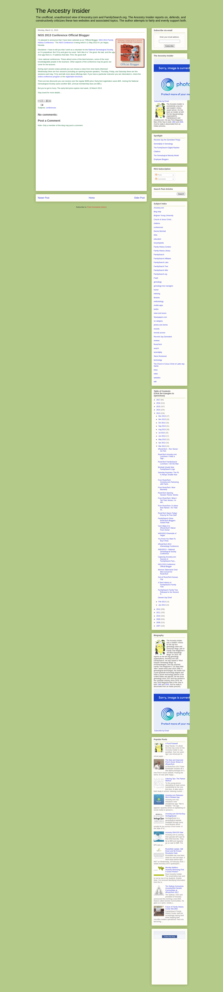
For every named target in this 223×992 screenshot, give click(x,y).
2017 (158, 400)
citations (157, 223)
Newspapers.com (160, 317)
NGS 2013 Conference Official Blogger (166, 565)
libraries (157, 298)
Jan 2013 (162, 605)
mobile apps (158, 305)
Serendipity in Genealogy (163, 144)
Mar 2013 (162, 446)
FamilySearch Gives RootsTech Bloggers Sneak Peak (166, 520)
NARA (156, 309)
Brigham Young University (163, 216)
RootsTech (158, 344)
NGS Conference (66, 42)
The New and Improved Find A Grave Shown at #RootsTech (174, 762)
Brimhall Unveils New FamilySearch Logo (166, 468)
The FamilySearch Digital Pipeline (166, 148)
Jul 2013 (161, 433)
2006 (181, 122)
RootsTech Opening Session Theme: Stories (168, 494)
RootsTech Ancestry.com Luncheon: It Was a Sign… (167, 456)
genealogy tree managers (163, 286)
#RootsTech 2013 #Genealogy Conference (168, 545)
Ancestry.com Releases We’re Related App (174, 796)
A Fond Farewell (171, 744)
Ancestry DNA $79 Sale (174, 832)
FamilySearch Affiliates (162, 259)
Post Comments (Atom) (97, 207)
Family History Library (162, 251)
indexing (157, 294)
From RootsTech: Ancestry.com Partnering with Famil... (168, 482)
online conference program (49, 77)
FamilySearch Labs (161, 262)
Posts (158, 175)
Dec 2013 (162, 416)
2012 (158, 609)
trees (156, 370)
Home (92, 198)
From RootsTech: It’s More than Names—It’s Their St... (168, 508)
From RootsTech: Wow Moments (166, 489)
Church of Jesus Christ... (163, 220)
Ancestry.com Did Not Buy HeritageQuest (175, 815)
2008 (158, 623)
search (156, 348)
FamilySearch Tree (161, 266)
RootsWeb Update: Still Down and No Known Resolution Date (174, 851)
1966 (174, 122)
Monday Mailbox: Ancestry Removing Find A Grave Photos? (174, 870)
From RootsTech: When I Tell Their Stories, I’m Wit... (167, 500)
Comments (160, 179)
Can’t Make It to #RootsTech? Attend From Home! (166, 528)
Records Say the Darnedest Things (167, 140)
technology (158, 360)
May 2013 (162, 439)
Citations (157, 152)
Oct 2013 (162, 423)
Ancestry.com (159, 208)
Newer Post (43, 198)
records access (159, 333)
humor (156, 290)
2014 (158, 410)
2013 (158, 413)
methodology (159, 301)
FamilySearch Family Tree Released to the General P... (168, 592)
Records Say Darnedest (163, 337)
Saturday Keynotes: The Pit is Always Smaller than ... (168, 475)
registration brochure (74, 77)
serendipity (158, 352)
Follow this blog (169, 936)
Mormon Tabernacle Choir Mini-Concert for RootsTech (168, 572)
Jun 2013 (162, 436)
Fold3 (156, 278)
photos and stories (161, 325)
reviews (157, 341)
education (157, 239)
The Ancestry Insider (63, 10)
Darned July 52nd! (165, 598)
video (156, 374)
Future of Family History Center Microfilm (174, 908)
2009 (158, 619)
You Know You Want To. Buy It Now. (167, 540)
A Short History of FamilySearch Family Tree (167, 585)
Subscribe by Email (161, 101)
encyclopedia (159, 243)
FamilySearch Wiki (161, 270)
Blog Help (157, 212)
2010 (158, 616)
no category (158, 321)
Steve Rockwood (160, 356)
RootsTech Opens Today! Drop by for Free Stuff (167, 514)
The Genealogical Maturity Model (166, 156)
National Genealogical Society (100, 50)
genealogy (158, 282)
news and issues (160, 313)
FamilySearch (159, 255)
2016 (158, 403)
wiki (155, 382)
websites (157, 378)
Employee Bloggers (161, 159)
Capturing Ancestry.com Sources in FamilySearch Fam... (167, 559)
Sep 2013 (162, 426)
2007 (158, 626)
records (156, 329)
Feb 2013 (162, 602)
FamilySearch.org (160, 274)
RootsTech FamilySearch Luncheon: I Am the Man (168, 463)
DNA (155, 235)
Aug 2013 (162, 429)
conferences (51, 108)
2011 (158, 613)
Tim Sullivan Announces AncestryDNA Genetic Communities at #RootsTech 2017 (174, 889)
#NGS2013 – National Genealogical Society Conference (167, 552)
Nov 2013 (162, 419)
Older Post (139, 198)
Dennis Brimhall (160, 231)
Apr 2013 (162, 443)
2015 (158, 407)
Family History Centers (162, 247)
